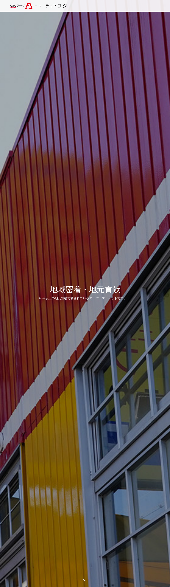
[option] (85, 293)
